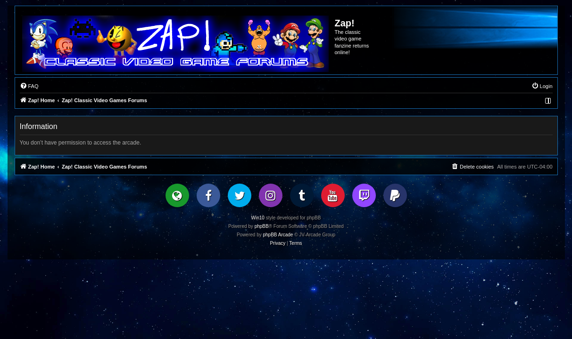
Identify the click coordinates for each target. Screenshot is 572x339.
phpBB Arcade (278, 234)
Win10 (258, 217)
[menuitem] (29, 86)
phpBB (262, 226)
